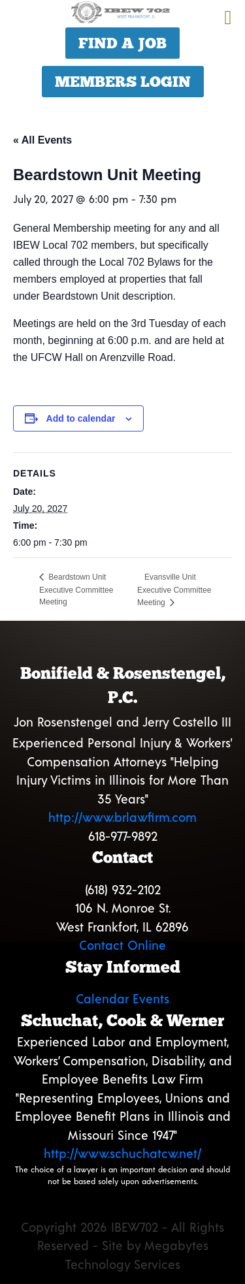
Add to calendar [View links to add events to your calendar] (81, 418)
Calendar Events (122, 998)
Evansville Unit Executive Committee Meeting (174, 589)
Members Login (123, 81)
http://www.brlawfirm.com (122, 816)
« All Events (42, 140)
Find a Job (122, 43)
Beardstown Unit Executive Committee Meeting (76, 589)
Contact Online (122, 944)
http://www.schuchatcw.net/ (122, 1153)
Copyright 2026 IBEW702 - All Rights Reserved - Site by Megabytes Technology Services (122, 1245)
